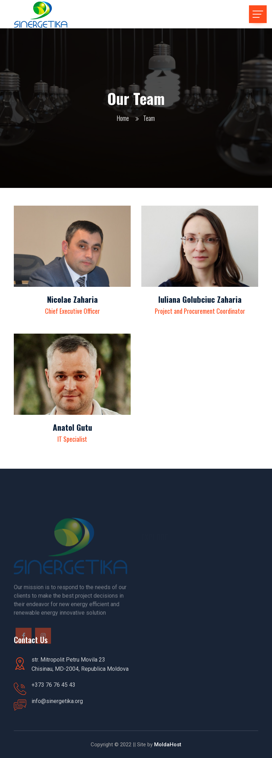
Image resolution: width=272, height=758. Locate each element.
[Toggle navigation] (258, 14)
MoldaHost (167, 744)
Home (123, 118)
